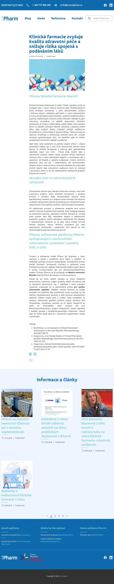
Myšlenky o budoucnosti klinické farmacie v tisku (16, 495)
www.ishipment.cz (65, 535)
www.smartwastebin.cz (50, 541)
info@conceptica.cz (71, 4)
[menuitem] (28, 18)
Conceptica (64, 576)
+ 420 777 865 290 (41, 4)
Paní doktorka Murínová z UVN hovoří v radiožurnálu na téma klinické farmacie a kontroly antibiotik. (95, 432)
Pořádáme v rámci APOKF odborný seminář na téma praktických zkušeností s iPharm (56, 427)
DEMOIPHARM (97, 535)
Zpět (31, 360)
